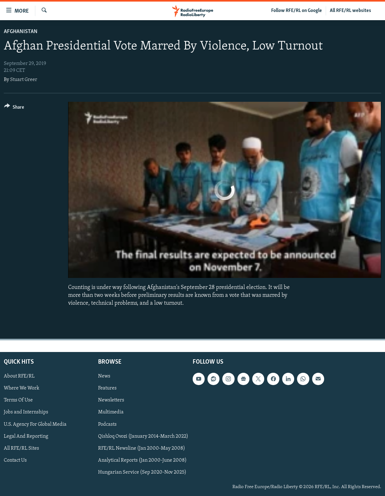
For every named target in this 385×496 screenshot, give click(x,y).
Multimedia (111, 412)
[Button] (14, 108)
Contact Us (15, 460)
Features (107, 388)
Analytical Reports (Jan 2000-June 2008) (142, 460)
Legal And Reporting (26, 436)
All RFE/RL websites (350, 10)
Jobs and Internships (26, 412)
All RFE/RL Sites (21, 448)
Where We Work (21, 388)
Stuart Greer (23, 79)
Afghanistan (21, 32)
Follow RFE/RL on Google (296, 10)
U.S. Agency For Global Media (35, 424)
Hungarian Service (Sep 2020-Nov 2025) (142, 472)
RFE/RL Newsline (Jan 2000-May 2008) (141, 448)
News (104, 376)
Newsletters (111, 400)
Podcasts (107, 424)
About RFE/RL (19, 376)
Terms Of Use (18, 400)
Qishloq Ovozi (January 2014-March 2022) (143, 436)
